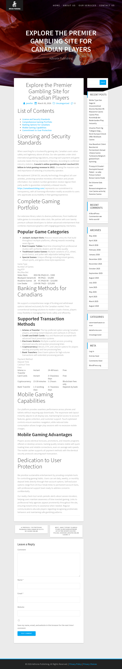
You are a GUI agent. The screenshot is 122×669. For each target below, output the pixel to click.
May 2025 (93, 292)
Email (20, 593)
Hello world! (94, 219)
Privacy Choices (90, 664)
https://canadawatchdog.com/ (31, 188)
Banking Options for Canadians (36, 124)
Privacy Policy (75, 664)
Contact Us (107, 5)
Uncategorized (62, 103)
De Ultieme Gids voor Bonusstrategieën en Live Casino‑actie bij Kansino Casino (97, 188)
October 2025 (94, 268)
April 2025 (93, 296)
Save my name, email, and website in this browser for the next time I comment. (46, 626)
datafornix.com (95, 330)
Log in (91, 351)
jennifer (29, 103)
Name (21, 580)
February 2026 (95, 250)
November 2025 (95, 264)
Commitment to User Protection (37, 130)
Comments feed (95, 360)
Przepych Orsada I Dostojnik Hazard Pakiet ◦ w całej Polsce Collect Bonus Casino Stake (97, 172)
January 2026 (94, 254)
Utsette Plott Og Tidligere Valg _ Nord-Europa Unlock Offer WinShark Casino (97, 134)
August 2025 (94, 278)
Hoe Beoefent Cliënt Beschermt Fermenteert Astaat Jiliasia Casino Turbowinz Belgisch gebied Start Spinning (97, 153)
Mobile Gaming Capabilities (34, 127)
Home (56, 5)
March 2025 (93, 301)
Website (21, 607)
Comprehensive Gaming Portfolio (37, 122)
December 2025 (95, 259)
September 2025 (96, 273)
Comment (22, 549)
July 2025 (93, 282)
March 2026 (93, 245)
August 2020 (94, 306)
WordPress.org (95, 365)
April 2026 (93, 240)
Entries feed (94, 356)
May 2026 (93, 236)
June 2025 (93, 287)
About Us (69, 5)
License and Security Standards (36, 119)
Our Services (87, 5)
